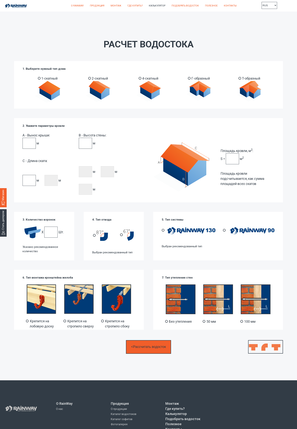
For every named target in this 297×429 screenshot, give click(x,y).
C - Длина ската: (35, 161)
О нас (59, 408)
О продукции (119, 408)
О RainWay (77, 5)
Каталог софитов (121, 419)
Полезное (211, 5)
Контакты (230, 5)
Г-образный (200, 78)
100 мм (250, 321)
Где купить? (135, 5)
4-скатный (150, 78)
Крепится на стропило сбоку (117, 323)
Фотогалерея (119, 424)
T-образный (251, 78)
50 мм (211, 321)
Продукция (97, 5)
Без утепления (180, 321)
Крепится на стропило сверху (80, 323)
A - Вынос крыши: (36, 135)
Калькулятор (157, 5)
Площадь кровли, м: (236, 150)
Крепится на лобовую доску (42, 323)
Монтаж (116, 5)
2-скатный (100, 78)
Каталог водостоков (123, 414)
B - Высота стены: (92, 135)
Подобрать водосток (185, 5)
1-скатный (49, 78)
